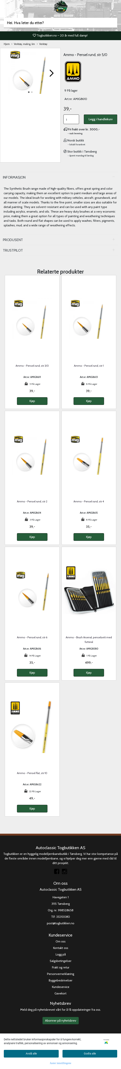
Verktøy (42, 44)
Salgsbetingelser (60, 961)
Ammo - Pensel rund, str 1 (89, 365)
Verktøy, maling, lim (23, 44)
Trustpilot (13, 250)
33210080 (63, 917)
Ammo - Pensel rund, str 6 (32, 637)
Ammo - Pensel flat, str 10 (32, 773)
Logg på (60, 954)
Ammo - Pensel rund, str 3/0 (32, 365)
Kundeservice (60, 987)
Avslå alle (31, 1053)
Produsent (13, 240)
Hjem (7, 44)
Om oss (61, 941)
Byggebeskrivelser (60, 980)
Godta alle (90, 1053)
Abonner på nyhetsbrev (60, 1020)
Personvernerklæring (60, 974)
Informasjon (14, 177)
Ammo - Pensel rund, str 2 (32, 501)
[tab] (60, 177)
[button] (29, 92)
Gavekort (60, 993)
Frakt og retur (60, 967)
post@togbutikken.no (60, 923)
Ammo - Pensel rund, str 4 (89, 501)
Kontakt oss (60, 948)
